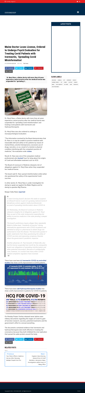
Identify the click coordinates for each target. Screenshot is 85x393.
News (26, 63)
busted (20, 158)
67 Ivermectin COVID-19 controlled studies (25, 261)
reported (22, 192)
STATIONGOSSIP (10, 13)
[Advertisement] (26, 30)
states (29, 151)
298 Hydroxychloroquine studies (29, 288)
